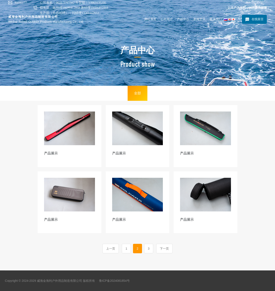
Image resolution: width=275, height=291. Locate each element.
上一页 (110, 248)
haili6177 (21, 2)
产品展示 (51, 153)
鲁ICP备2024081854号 (114, 280)
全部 (137, 93)
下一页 (164, 248)
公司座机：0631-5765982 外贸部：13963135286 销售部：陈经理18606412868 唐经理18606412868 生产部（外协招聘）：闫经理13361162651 (74, 8)
